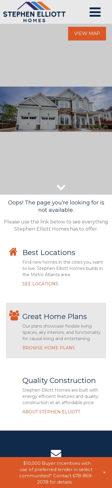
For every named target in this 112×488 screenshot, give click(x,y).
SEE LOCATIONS (40, 284)
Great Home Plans (54, 316)
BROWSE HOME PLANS (48, 348)
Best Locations (48, 252)
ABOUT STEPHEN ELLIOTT (51, 412)
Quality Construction (59, 380)
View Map (87, 33)
